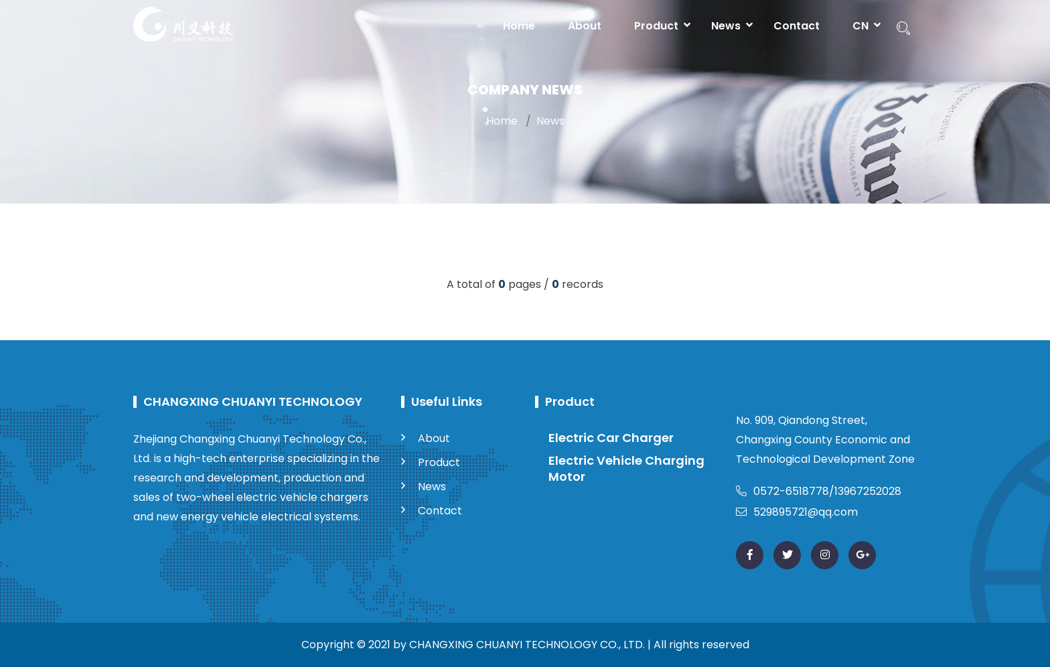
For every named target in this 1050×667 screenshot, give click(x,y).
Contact (796, 25)
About (584, 25)
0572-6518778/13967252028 (818, 491)
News (726, 25)
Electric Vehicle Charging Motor (626, 468)
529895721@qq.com (797, 512)
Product (656, 25)
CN (860, 25)
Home (519, 25)
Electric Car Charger (611, 437)
